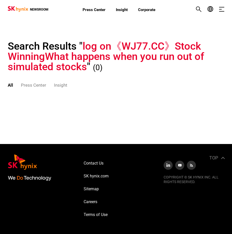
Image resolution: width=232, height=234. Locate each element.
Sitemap (91, 188)
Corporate (146, 9)
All (10, 85)
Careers (90, 201)
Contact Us (93, 163)
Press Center (94, 9)
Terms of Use (96, 214)
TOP (213, 157)
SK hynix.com (96, 176)
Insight (122, 9)
